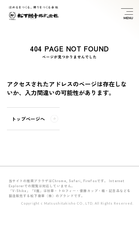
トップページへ (28, 118)
